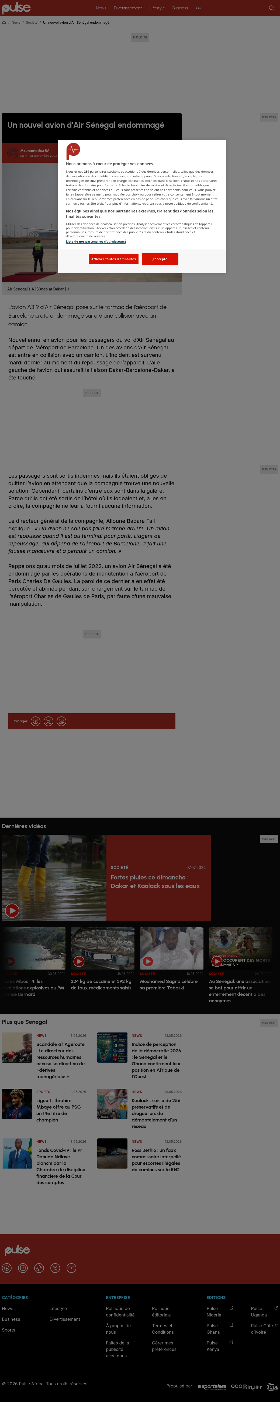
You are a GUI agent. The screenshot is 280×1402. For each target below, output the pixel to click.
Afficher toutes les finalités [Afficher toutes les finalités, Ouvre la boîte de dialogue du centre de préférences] (113, 259)
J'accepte (160, 259)
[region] (142, 206)
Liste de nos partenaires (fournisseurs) (96, 241)
